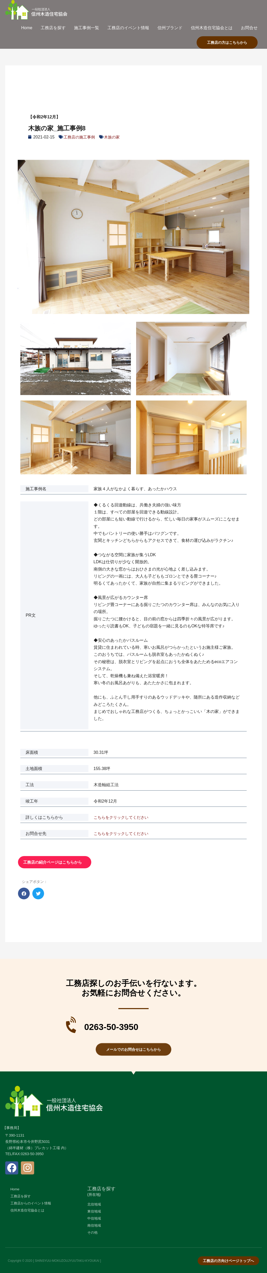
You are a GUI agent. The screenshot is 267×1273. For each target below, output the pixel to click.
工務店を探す (101, 1188)
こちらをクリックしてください (123, 817)
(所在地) (94, 1194)
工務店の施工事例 (80, 137)
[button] (24, 893)
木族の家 (114, 137)
